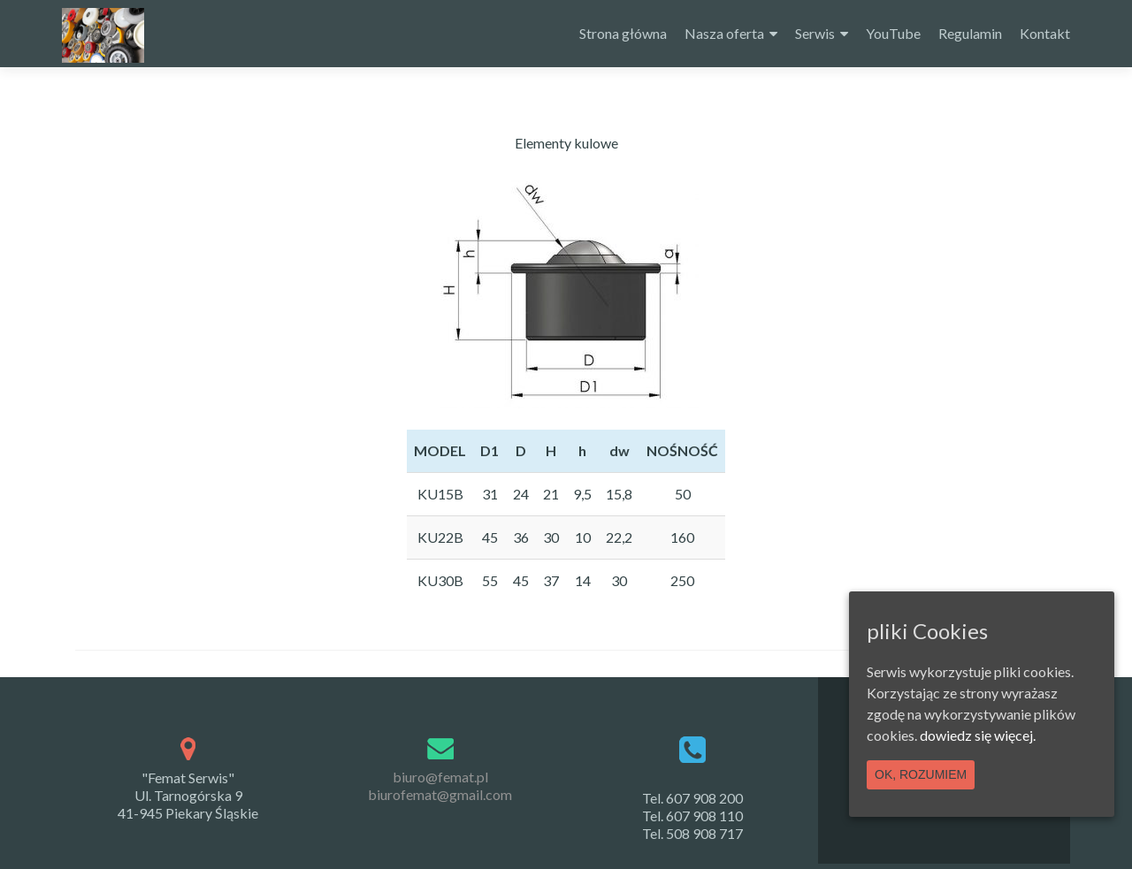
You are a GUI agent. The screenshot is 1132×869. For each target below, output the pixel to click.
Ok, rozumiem (921, 774)
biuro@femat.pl (440, 776)
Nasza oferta (724, 33)
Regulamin (970, 33)
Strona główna (623, 33)
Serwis (815, 33)
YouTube (893, 33)
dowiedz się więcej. (978, 735)
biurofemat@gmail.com (440, 794)
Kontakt (1045, 33)
